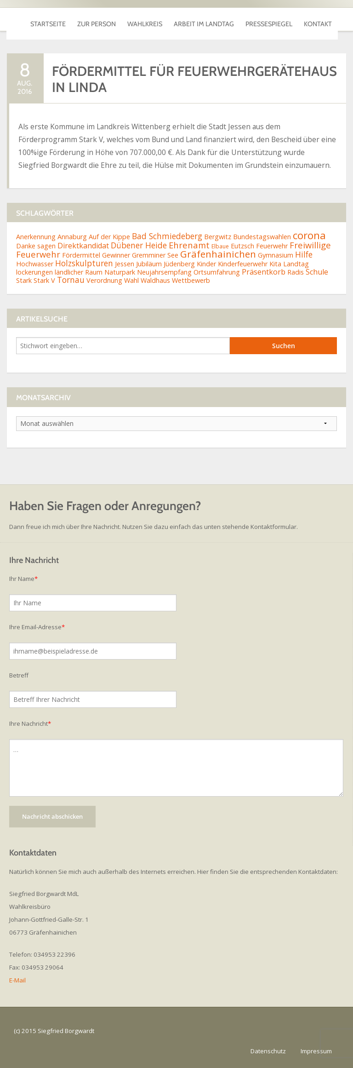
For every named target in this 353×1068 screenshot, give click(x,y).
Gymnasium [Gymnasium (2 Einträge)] (275, 255)
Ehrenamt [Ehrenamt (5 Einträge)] (189, 245)
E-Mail (17, 980)
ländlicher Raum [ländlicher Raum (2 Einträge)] (78, 272)
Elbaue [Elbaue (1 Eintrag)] (220, 246)
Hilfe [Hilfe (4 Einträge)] (304, 254)
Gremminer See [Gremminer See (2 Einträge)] (155, 255)
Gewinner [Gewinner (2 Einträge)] (116, 255)
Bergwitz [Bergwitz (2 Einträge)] (217, 236)
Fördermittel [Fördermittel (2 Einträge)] (81, 255)
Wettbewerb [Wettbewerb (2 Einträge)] (191, 280)
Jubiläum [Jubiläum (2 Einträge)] (149, 263)
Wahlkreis (144, 19)
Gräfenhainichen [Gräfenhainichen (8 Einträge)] (218, 253)
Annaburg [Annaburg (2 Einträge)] (72, 236)
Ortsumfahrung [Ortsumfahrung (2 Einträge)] (217, 272)
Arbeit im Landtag (204, 19)
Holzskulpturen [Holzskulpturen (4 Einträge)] (84, 263)
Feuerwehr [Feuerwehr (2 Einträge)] (272, 245)
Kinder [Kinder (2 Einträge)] (206, 263)
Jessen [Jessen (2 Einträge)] (124, 263)
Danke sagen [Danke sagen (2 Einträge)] (36, 245)
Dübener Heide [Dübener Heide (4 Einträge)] (139, 245)
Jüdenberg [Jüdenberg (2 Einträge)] (179, 263)
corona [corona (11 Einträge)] (309, 235)
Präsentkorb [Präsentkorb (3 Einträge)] (263, 272)
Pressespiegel (268, 19)
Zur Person (96, 19)
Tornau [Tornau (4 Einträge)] (71, 279)
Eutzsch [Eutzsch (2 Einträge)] (242, 245)
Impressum (316, 1051)
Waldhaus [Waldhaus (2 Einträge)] (155, 280)
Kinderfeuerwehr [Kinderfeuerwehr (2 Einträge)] (243, 263)
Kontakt (318, 19)
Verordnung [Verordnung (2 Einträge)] (104, 280)
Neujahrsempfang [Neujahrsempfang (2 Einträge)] (164, 272)
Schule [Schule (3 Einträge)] (317, 272)
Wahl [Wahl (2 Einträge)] (131, 280)
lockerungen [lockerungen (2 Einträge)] (34, 272)
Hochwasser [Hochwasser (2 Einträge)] (34, 263)
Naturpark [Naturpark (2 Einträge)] (119, 272)
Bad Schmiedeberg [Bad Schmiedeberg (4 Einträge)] (167, 235)
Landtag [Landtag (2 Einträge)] (296, 263)
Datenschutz (268, 1051)
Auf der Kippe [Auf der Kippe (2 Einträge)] (109, 236)
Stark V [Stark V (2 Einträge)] (44, 280)
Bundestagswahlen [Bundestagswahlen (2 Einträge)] (262, 236)
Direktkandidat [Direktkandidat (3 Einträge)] (83, 246)
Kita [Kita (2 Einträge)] (275, 263)
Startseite (48, 19)
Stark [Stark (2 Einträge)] (24, 280)
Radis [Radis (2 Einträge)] (295, 272)
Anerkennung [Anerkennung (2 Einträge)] (36, 236)
